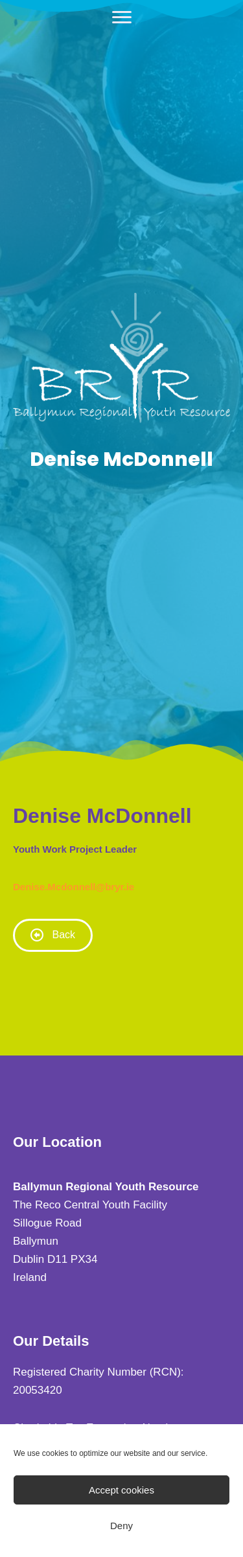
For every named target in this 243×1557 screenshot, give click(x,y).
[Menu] (122, 17)
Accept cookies (121, 1489)
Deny (121, 1525)
